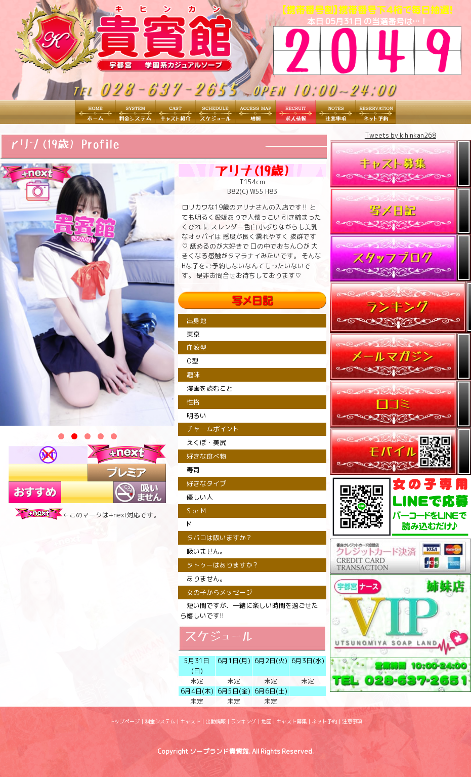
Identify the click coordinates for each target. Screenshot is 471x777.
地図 (266, 721)
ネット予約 (324, 721)
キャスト (190, 721)
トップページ (124, 721)
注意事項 (352, 721)
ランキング (243, 721)
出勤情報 (215, 721)
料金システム (160, 721)
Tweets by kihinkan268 (400, 135)
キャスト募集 (291, 721)
